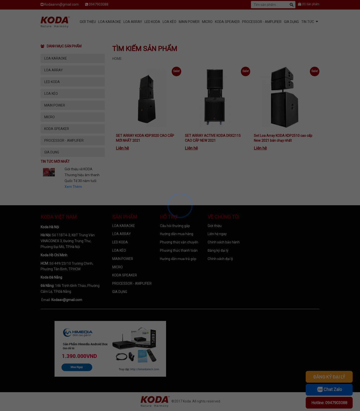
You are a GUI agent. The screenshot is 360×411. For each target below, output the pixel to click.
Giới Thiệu (88, 22)
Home (117, 59)
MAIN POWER (189, 22)
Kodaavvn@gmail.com (61, 4)
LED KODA (152, 22)
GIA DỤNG (291, 22)
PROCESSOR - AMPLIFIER (261, 22)
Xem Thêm (73, 187)
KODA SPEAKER (227, 22)
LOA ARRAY (133, 22)
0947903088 (98, 4)
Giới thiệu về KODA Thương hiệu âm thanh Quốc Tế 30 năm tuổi (82, 175)
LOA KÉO (169, 22)
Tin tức (307, 22)
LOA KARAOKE (109, 22)
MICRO (207, 22)
